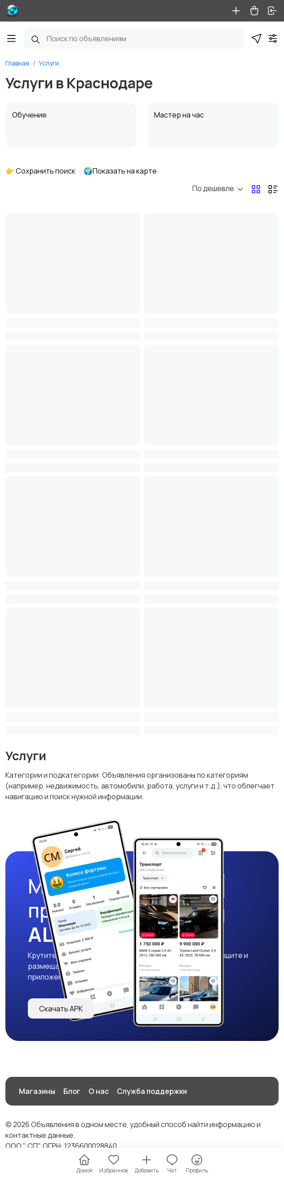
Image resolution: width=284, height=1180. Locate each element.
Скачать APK (61, 1009)
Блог (71, 1091)
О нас (99, 1091)
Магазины (37, 1091)
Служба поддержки (152, 1091)
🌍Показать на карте (120, 171)
